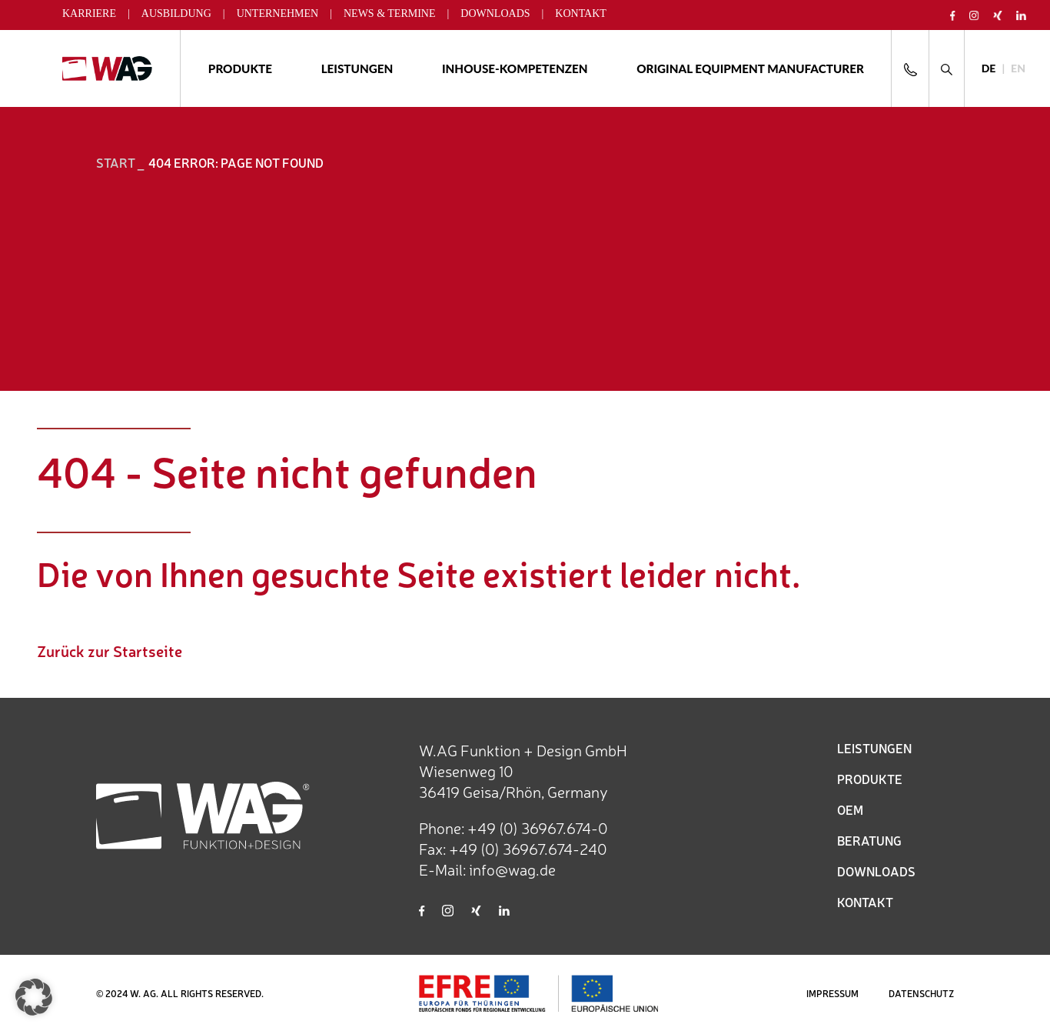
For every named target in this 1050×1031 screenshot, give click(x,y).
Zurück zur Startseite (109, 650)
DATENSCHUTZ (921, 993)
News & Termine (390, 13)
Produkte (240, 68)
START (115, 162)
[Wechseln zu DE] (989, 68)
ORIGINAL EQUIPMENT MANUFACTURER (750, 68)
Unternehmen (278, 13)
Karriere (89, 13)
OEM (850, 809)
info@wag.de (512, 869)
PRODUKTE (869, 778)
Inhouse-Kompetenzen (515, 68)
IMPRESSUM (832, 993)
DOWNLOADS (876, 871)
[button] (34, 997)
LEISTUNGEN (874, 747)
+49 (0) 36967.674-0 (537, 827)
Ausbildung (176, 13)
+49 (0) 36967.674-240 (528, 848)
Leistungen (357, 68)
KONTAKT (865, 901)
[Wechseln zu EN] (1018, 68)
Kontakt (580, 13)
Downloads (495, 13)
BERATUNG (869, 840)
